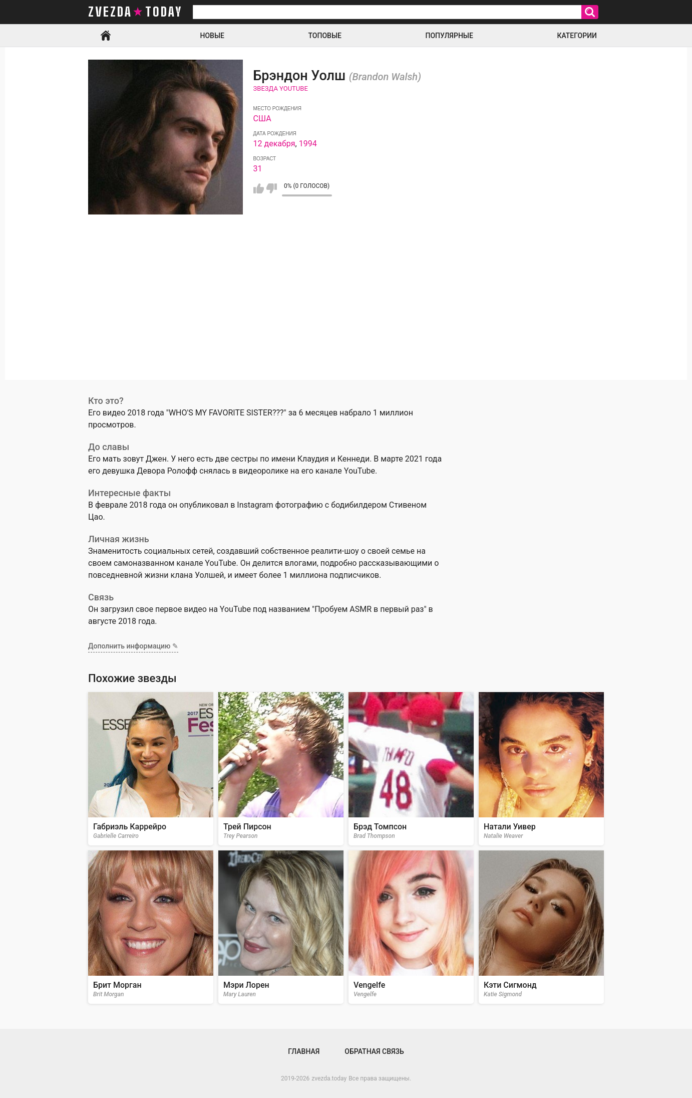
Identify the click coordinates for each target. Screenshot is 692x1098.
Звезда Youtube (280, 88)
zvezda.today (329, 1078)
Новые (212, 36)
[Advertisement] (346, 310)
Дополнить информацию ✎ (133, 646)
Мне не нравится (271, 188)
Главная (105, 36)
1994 (308, 143)
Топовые (324, 36)
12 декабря (274, 143)
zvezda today (135, 12)
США (262, 118)
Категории (577, 36)
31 (257, 168)
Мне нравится (258, 188)
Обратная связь (374, 1051)
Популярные (449, 36)
